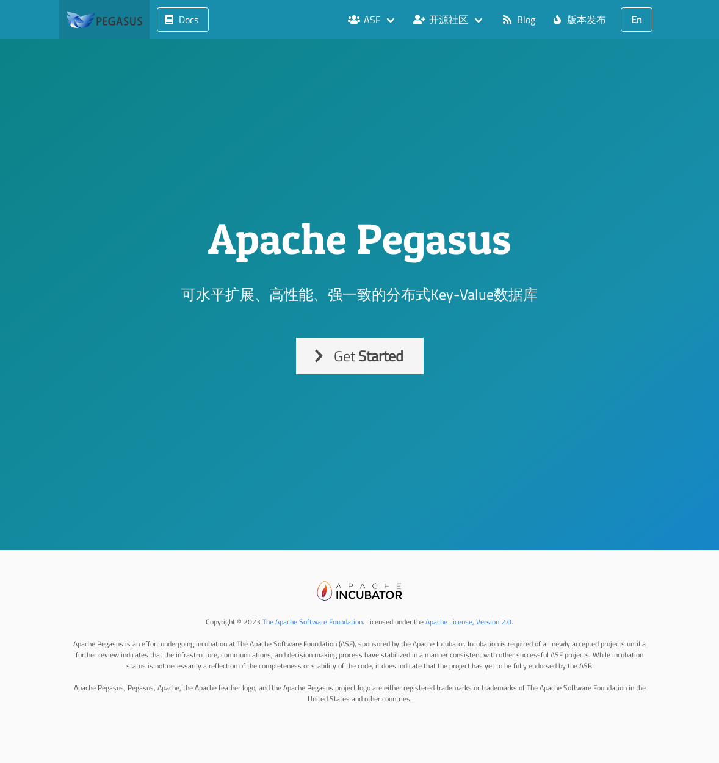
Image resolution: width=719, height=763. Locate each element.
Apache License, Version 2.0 (468, 621)
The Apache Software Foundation (312, 621)
